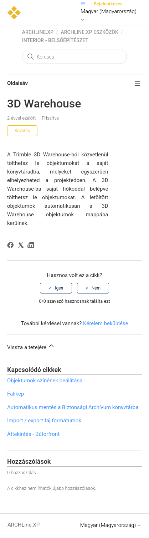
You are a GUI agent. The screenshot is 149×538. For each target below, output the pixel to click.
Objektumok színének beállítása (44, 380)
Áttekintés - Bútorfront (33, 434)
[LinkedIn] (31, 246)
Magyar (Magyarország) (109, 15)
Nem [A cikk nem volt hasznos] (96, 288)
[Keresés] (74, 57)
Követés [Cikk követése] (22, 130)
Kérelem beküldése (105, 323)
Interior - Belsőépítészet (55, 40)
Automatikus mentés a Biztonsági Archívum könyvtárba (72, 407)
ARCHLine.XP (37, 32)
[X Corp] (21, 246)
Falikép (15, 394)
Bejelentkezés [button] (108, 3)
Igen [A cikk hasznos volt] (59, 288)
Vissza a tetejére (31, 346)
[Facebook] (11, 246)
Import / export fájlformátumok (44, 420)
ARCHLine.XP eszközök (89, 32)
